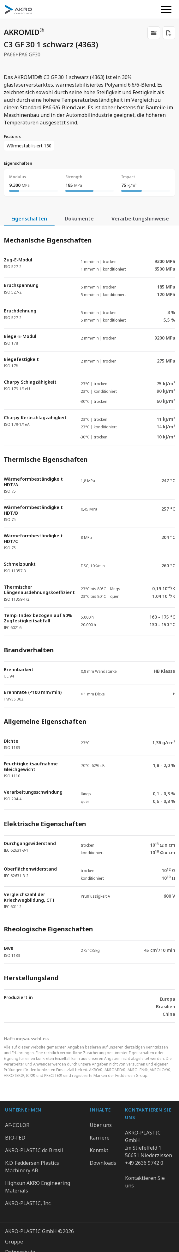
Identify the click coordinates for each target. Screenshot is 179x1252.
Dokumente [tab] (79, 218)
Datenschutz (20, 1194)
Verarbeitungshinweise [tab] (140, 218)
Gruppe (14, 1183)
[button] (166, 9)
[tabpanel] (89, 624)
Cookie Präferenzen (28, 1225)
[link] (153, 32)
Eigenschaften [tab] (29, 218)
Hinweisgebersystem (30, 1214)
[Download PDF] (169, 32)
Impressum (18, 1204)
